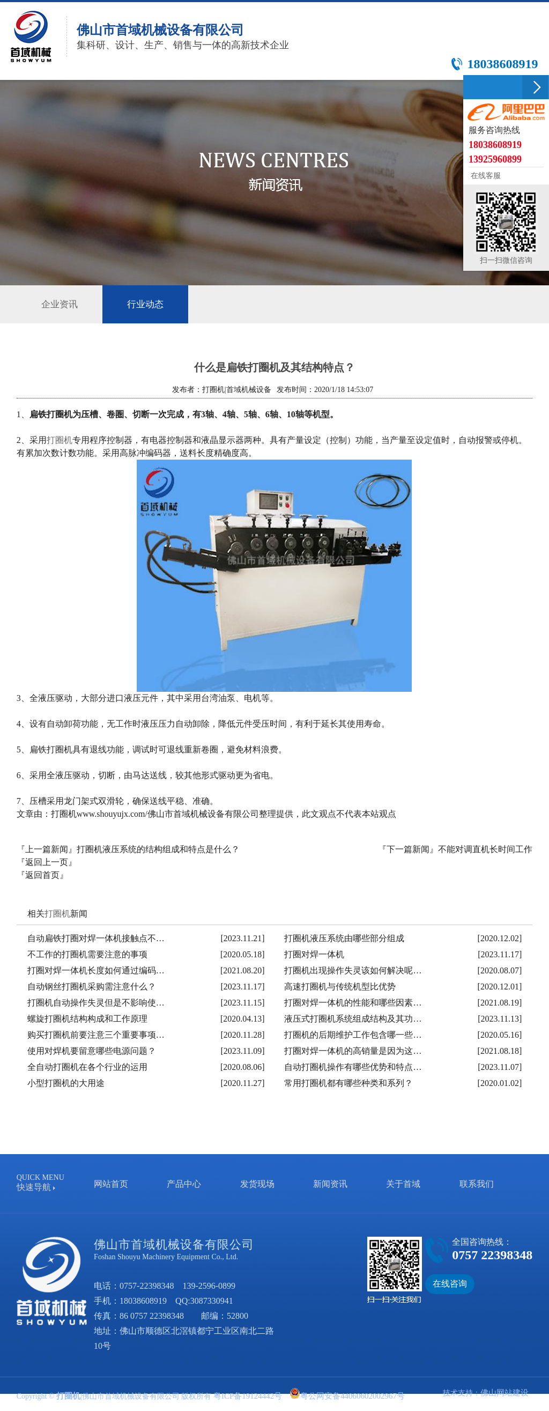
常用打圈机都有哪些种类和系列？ (348, 1082)
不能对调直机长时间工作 (485, 848)
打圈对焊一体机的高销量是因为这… (352, 1049)
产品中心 (184, 1182)
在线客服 (485, 176)
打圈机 (59, 439)
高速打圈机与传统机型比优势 (340, 985)
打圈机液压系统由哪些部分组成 (344, 937)
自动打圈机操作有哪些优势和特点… (352, 1065)
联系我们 (476, 1182)
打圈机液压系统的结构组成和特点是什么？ (158, 848)
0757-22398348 (147, 1284)
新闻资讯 (330, 1182)
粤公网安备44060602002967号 (343, 1395)
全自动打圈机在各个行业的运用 (87, 1065)
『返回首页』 (42, 873)
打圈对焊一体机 (314, 953)
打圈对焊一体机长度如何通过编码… (96, 969)
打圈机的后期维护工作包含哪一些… (352, 1033)
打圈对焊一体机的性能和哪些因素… (352, 1001)
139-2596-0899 (208, 1284)
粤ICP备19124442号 (244, 1395)
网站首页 (111, 1182)
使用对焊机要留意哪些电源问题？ (91, 1049)
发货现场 (257, 1182)
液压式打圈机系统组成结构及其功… (352, 1017)
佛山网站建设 (506, 1391)
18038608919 (143, 1299)
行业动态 (152, 303)
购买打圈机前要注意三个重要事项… (96, 1033)
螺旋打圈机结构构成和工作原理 (87, 1017)
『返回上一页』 (47, 861)
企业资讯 (61, 303)
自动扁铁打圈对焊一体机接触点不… (96, 937)
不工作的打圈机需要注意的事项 (87, 953)
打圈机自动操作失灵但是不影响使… (96, 1001)
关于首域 (403, 1182)
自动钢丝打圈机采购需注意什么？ (91, 985)
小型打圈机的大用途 (66, 1082)
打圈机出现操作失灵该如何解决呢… (352, 969)
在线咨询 (450, 1282)
